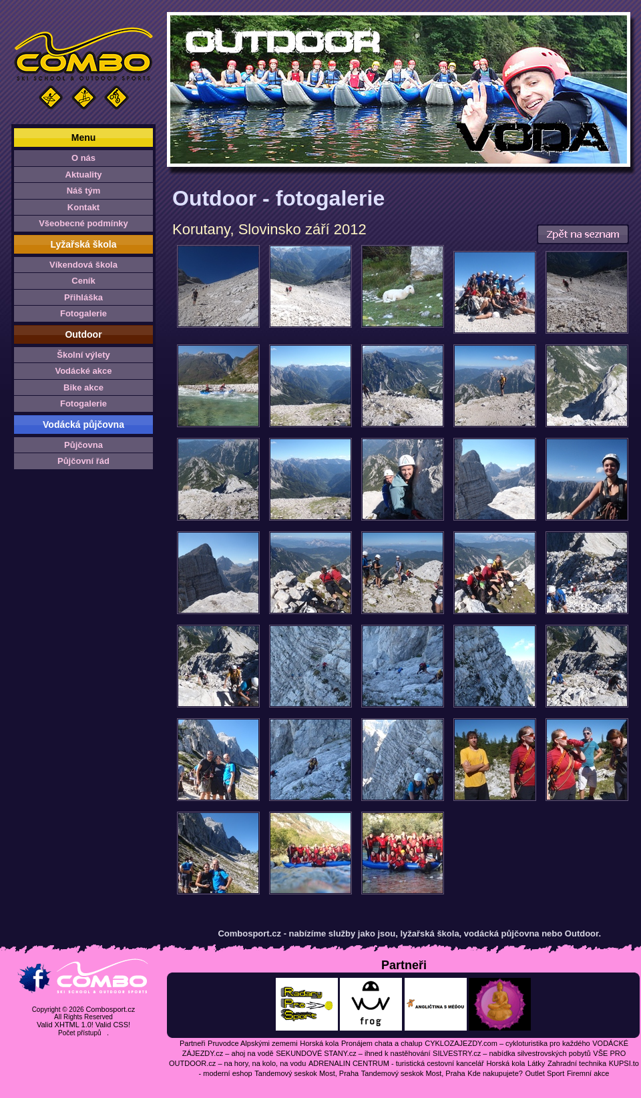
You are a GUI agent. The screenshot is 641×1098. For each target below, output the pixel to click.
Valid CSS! (112, 1025)
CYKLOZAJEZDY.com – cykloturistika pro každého (507, 1043)
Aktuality (83, 175)
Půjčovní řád (83, 461)
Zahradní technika (577, 1063)
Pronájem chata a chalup (382, 1043)
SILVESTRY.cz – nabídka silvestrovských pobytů (512, 1053)
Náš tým (84, 191)
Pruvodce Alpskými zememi (253, 1043)
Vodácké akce (83, 371)
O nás (83, 158)
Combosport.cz (110, 1009)
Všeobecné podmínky (83, 223)
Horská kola (319, 1043)
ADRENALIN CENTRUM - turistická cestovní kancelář (396, 1063)
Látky (536, 1063)
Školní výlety (83, 355)
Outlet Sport (545, 1073)
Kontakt (83, 207)
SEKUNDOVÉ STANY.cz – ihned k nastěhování (353, 1053)
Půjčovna (83, 445)
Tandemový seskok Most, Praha (306, 1073)
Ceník (83, 281)
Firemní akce (588, 1073)
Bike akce (83, 387)
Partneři (193, 1043)
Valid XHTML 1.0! (65, 1025)
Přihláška (83, 297)
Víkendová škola (83, 265)
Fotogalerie (83, 313)
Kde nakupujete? (495, 1073)
